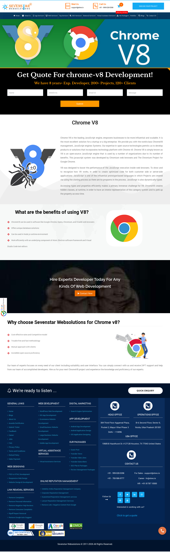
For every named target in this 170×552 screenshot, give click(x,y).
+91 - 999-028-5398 (108, 7)
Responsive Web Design (17, 479)
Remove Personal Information (19, 502)
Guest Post (74, 450)
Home (10, 412)
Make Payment (13, 459)
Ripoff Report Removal (16, 514)
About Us (11, 420)
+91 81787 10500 (149, 484)
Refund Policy (13, 455)
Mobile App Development (48, 443)
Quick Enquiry (145, 391)
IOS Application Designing (79, 435)
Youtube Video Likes (77, 458)
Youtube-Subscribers (78, 462)
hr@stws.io (151, 478)
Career (10, 435)
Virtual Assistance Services (49, 462)
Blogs (10, 416)
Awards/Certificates (15, 423)
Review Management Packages (82, 470)
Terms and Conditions (16, 451)
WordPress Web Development (50, 412)
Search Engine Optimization (80, 412)
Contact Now (85, 293)
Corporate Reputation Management (54, 493)
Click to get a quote (127, 516)
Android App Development (79, 427)
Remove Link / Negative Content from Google (58, 505)
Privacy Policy (13, 447)
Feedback (11, 431)
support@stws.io (77, 7)
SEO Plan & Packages (78, 466)
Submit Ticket (13, 427)
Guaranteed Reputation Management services (58, 497)
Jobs (9, 439)
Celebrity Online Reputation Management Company (60, 489)
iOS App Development (47, 416)
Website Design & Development (20, 483)
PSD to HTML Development (18, 475)
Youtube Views (75, 454)
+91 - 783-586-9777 (116, 478)
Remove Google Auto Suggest (19, 518)
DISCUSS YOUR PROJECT (149, 6)
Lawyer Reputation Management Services (57, 501)
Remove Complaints (15, 498)
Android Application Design (80, 431)
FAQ (9, 443)
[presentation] (27, 106)
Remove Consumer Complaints (19, 510)
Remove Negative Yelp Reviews (20, 506)
